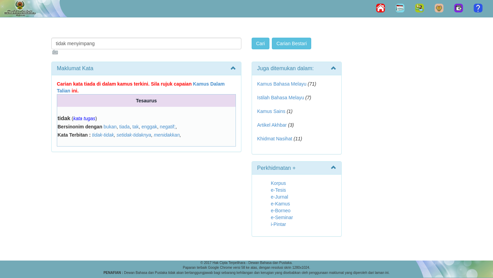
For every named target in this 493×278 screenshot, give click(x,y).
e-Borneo (281, 210)
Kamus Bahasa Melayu (282, 84)
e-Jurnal (279, 197)
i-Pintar (278, 224)
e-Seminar (282, 217)
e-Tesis (278, 190)
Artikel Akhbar (272, 125)
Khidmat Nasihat (274, 138)
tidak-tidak (103, 135)
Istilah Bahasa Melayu (280, 97)
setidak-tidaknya (133, 135)
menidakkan (167, 135)
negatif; (168, 126)
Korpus (278, 183)
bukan (110, 126)
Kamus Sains (271, 111)
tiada (124, 126)
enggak (149, 126)
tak (135, 126)
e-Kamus (280, 203)
